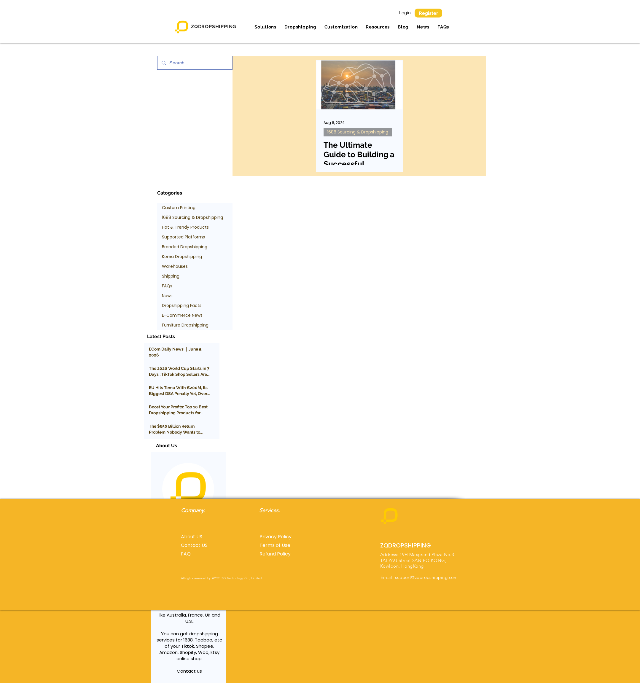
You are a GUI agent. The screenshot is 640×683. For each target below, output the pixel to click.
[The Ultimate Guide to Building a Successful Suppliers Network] (359, 85)
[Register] (428, 13)
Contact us (189, 671)
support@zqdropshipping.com (426, 577)
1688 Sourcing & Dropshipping (357, 132)
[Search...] (194, 62)
